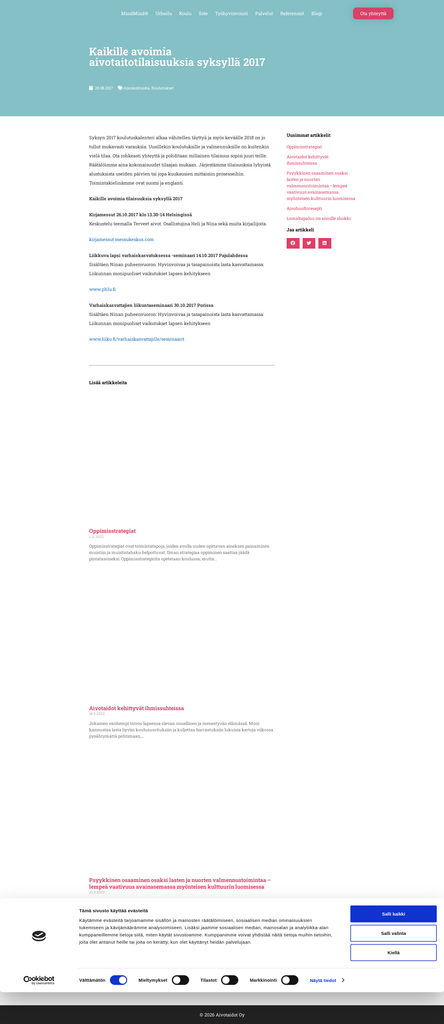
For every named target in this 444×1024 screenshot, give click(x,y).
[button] (293, 243)
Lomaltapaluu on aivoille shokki (319, 218)
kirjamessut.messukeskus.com (121, 239)
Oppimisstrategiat (112, 530)
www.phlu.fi (102, 289)
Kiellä (394, 984)
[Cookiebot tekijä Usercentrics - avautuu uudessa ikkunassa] (39, 1012)
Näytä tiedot (323, 1012)
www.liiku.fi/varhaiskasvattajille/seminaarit (136, 339)
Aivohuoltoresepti (304, 208)
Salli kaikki (393, 945)
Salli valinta (393, 965)
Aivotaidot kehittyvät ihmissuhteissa (136, 708)
